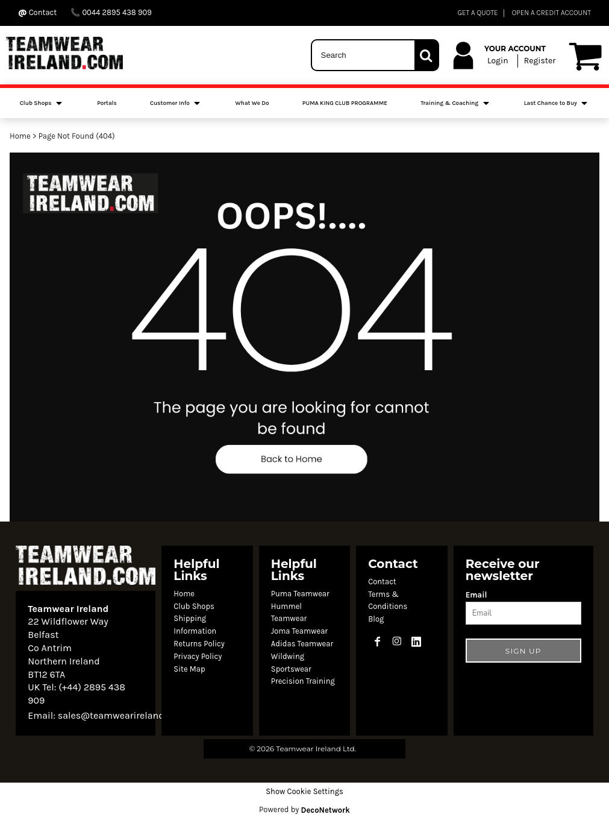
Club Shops (193, 606)
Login (497, 60)
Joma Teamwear (299, 631)
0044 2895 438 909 (110, 12)
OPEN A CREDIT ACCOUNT (551, 12)
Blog (376, 618)
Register (540, 60)
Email (476, 594)
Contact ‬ (38, 12)
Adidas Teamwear (302, 643)
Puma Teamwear (300, 593)
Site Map (189, 668)
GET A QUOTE (477, 12)
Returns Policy (198, 643)
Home (20, 135)
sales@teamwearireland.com (122, 715)
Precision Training (303, 681)
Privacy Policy (197, 656)
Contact (382, 581)
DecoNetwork (325, 810)
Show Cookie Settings (304, 791)
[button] (304, 337)
